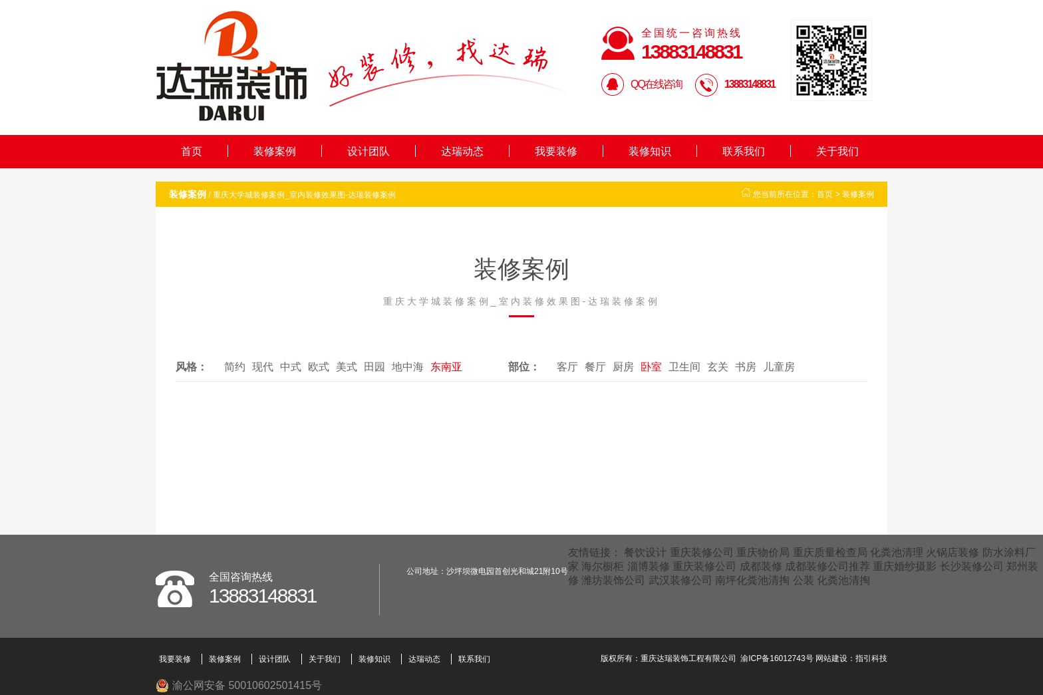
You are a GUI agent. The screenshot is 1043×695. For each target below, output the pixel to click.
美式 (346, 366)
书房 (745, 366)
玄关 (717, 366)
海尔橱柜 (602, 566)
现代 (262, 366)
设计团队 (368, 151)
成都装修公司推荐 (827, 566)
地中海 (408, 366)
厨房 (623, 366)
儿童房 (779, 366)
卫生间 (684, 366)
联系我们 (743, 151)
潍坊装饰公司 (613, 580)
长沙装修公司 (972, 566)
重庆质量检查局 (830, 552)
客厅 (567, 366)
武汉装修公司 (680, 580)
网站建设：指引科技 (851, 658)
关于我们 (837, 151)
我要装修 (556, 151)
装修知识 (650, 151)
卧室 (651, 366)
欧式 (318, 366)
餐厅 (595, 366)
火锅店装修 (952, 552)
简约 (234, 366)
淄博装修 (648, 566)
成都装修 (761, 566)
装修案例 (274, 151)
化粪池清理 (896, 552)
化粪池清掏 (843, 580)
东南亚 (446, 366)
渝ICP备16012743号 (776, 658)
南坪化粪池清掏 (752, 580)
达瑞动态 (462, 151)
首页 (191, 151)
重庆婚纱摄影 (905, 566)
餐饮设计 (645, 552)
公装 (803, 580)
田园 (374, 366)
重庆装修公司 (702, 552)
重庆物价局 (763, 552)
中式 (290, 366)
